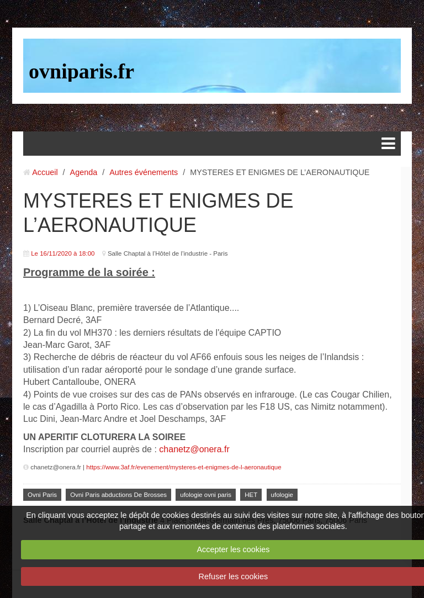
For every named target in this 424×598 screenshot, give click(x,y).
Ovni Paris (42, 494)
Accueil (44, 172)
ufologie (282, 494)
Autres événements (143, 172)
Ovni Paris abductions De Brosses (118, 494)
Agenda (84, 172)
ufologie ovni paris (205, 494)
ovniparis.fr (81, 71)
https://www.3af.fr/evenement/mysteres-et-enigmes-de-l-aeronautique (183, 467)
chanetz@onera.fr (194, 449)
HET (251, 494)
